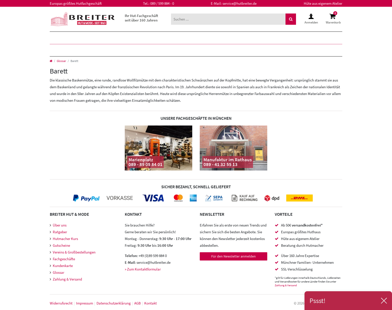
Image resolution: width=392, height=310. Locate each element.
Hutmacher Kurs (65, 238)
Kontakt (150, 303)
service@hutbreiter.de (239, 3)
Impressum (84, 303)
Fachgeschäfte (64, 258)
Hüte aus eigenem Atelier (323, 3)
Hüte (60, 50)
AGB (137, 303)
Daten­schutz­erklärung (113, 303)
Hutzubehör (151, 50)
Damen (93, 37)
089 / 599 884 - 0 (162, 3)
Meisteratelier (242, 50)
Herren (63, 37)
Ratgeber (60, 232)
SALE (203, 37)
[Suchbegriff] (228, 19)
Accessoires (195, 50)
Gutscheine (61, 245)
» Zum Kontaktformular (143, 269)
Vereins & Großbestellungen (74, 252)
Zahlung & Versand (67, 279)
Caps (116, 50)
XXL (180, 37)
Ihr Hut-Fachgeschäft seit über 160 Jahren (141, 17)
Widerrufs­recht (61, 303)
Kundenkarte (63, 265)
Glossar (61, 61)
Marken (153, 37)
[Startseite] (51, 61)
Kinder (122, 37)
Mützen (88, 50)
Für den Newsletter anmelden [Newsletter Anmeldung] (233, 256)
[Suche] (291, 19)
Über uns (59, 225)
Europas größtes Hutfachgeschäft (76, 3)
